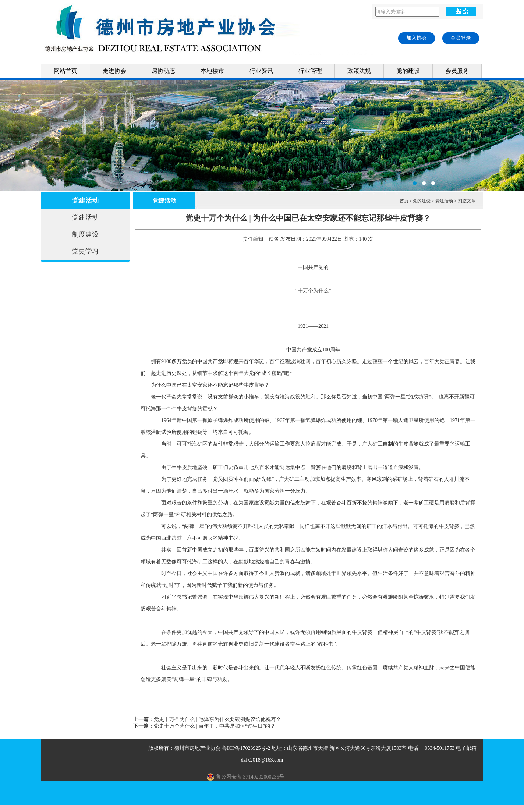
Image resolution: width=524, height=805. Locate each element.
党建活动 (85, 200)
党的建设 (408, 71)
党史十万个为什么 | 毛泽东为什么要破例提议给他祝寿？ (217, 719)
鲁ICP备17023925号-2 (246, 748)
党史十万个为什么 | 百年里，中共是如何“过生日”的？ (214, 726)
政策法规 (359, 71)
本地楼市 (212, 71)
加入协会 (416, 38)
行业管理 (310, 71)
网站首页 (65, 71)
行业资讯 (261, 71)
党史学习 (85, 251)
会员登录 (460, 38)
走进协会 (114, 71)
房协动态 (163, 71)
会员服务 (457, 71)
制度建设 (85, 234)
